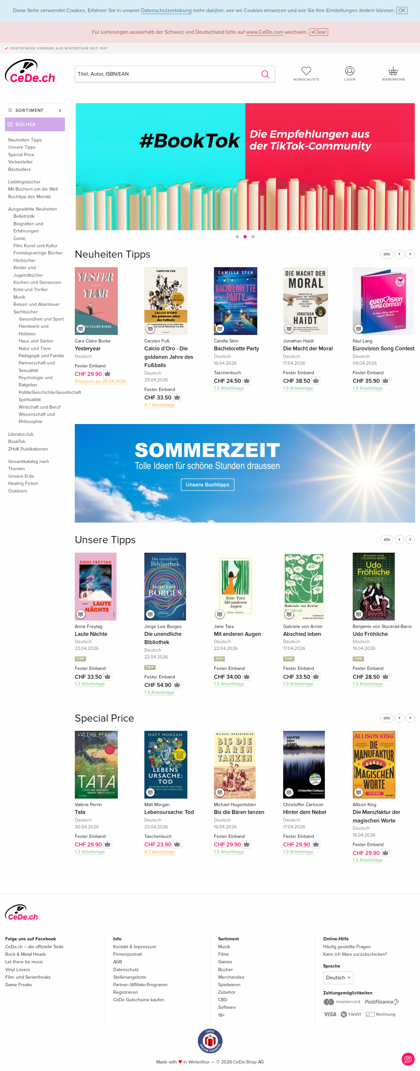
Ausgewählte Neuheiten (32, 209)
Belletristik (23, 216)
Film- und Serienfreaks (28, 977)
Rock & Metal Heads (25, 954)
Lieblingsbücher (24, 182)
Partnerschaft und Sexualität (37, 366)
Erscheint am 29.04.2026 (100, 381)
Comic (19, 238)
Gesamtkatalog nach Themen (28, 465)
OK (402, 10)
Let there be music (24, 962)
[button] (237, 236)
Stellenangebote (129, 977)
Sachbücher (25, 312)
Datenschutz (126, 969)
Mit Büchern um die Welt (33, 189)
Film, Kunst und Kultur (35, 246)
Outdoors (18, 491)
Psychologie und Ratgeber (35, 381)
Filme (223, 954)
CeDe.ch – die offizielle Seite (34, 947)
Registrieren (125, 992)
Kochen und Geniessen (37, 282)
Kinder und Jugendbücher (28, 271)
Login (350, 74)
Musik (19, 297)
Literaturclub (20, 434)
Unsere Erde (21, 476)
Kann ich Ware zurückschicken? (355, 954)
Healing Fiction (23, 483)
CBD (222, 1000)
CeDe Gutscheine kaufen (138, 1000)
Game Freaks (18, 985)
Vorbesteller (20, 162)
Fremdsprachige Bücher (38, 253)
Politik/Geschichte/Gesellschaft (42, 392)
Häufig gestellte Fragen (347, 947)
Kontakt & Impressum (134, 947)
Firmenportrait (127, 954)
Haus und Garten (36, 341)
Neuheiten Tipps (25, 140)
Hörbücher (24, 260)
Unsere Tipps (22, 147)
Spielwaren (229, 985)
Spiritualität (30, 399)
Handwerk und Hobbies (34, 329)
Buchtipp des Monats (29, 196)
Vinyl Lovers (17, 969)
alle (387, 254)
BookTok (16, 441)
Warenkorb (393, 74)
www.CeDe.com (264, 32)
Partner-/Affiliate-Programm (140, 985)
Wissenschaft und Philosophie (37, 418)
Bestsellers (19, 169)
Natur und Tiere (35, 348)
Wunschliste (306, 74)
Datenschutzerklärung (166, 10)
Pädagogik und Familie (41, 356)
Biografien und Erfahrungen (28, 227)
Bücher (25, 124)
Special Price (21, 154)
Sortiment (29, 110)
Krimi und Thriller (30, 289)
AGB (117, 962)
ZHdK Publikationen (28, 449)
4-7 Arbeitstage (159, 405)
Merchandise (231, 977)
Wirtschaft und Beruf (39, 407)
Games (225, 962)
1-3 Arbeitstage (229, 388)
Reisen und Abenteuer (36, 304)
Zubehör (227, 992)
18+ (221, 1015)
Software (227, 1007)
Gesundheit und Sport (41, 319)
